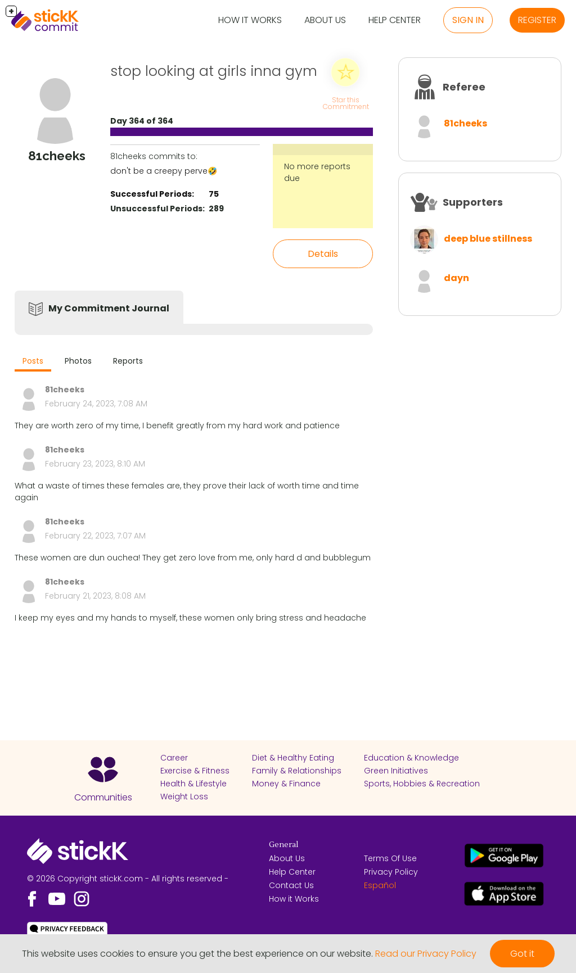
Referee (464, 87)
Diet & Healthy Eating (293, 757)
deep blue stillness (488, 238)
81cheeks (465, 123)
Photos (78, 360)
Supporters (473, 202)
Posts (32, 360)
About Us (325, 19)
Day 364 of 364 (141, 120)
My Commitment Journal (108, 308)
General (283, 845)
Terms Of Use (390, 858)
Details (323, 253)
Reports (128, 360)
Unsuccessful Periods (156, 208)
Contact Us (291, 885)
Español (380, 885)
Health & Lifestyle (193, 783)
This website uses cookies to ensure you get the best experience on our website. (197, 953)
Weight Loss (184, 796)
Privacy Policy (391, 871)
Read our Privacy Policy (425, 953)
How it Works (250, 19)
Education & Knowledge (411, 757)
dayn (456, 277)
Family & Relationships (296, 770)
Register (537, 19)
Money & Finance (286, 783)
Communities (103, 797)
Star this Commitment (346, 103)
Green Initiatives (396, 770)
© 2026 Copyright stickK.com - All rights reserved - (127, 878)
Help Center (394, 19)
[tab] (33, 362)
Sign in (468, 19)
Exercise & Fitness (195, 770)
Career (174, 757)
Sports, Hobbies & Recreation (422, 783)
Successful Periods (151, 194)
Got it (522, 953)
